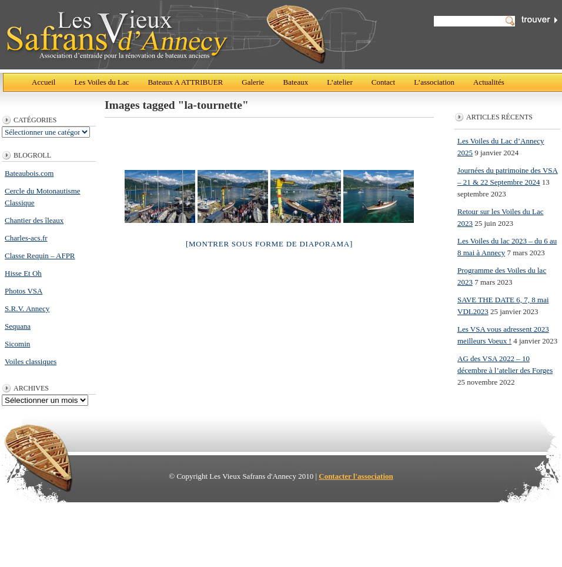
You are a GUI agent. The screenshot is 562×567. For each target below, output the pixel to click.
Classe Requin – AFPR (40, 255)
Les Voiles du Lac (101, 82)
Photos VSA (23, 290)
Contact (383, 82)
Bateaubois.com (29, 173)
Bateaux (296, 82)
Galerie (253, 82)
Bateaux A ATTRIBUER (185, 82)
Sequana (18, 326)
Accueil (43, 82)
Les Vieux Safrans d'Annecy (191, 34)
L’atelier (340, 82)
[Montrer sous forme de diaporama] (269, 243)
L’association (434, 82)
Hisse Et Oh (23, 273)
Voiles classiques (30, 361)
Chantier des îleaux (34, 220)
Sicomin (17, 343)
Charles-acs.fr (26, 238)
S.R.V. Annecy (27, 308)
